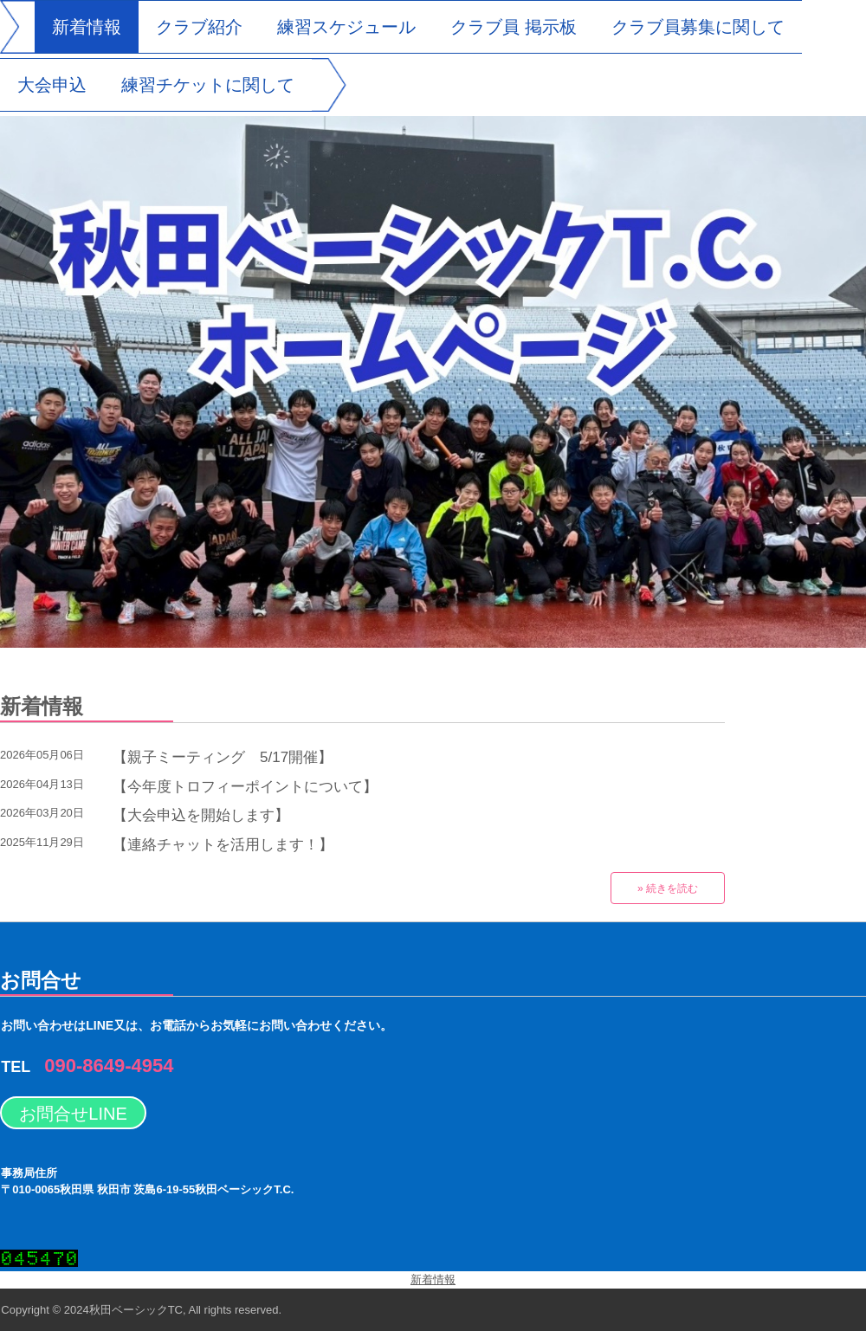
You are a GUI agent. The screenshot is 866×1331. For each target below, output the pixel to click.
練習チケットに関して (207, 84)
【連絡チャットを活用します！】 (223, 845)
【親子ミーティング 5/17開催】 (223, 757)
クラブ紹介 (199, 26)
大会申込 (52, 84)
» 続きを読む (667, 888)
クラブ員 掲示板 (513, 26)
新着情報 (86, 26)
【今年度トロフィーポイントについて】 (245, 787)
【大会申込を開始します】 (201, 815)
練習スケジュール (346, 26)
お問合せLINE (72, 1113)
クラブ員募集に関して (698, 26)
